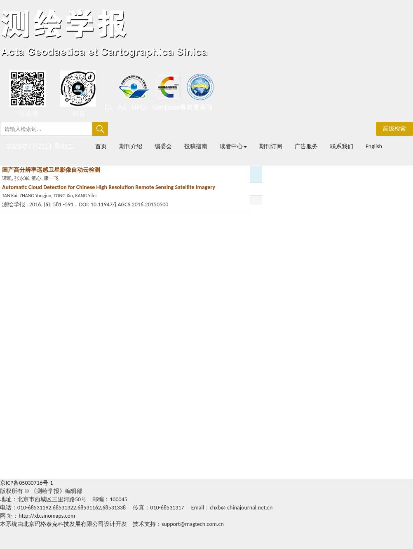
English (374, 146)
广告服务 (306, 146)
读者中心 (233, 146)
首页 (101, 146)
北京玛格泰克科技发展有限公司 (63, 524)
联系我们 (341, 146)
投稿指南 (195, 146)
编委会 (163, 146)
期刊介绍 (130, 146)
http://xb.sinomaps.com (47, 515)
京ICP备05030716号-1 (26, 482)
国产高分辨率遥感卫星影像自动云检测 (51, 169)
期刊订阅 (270, 146)
